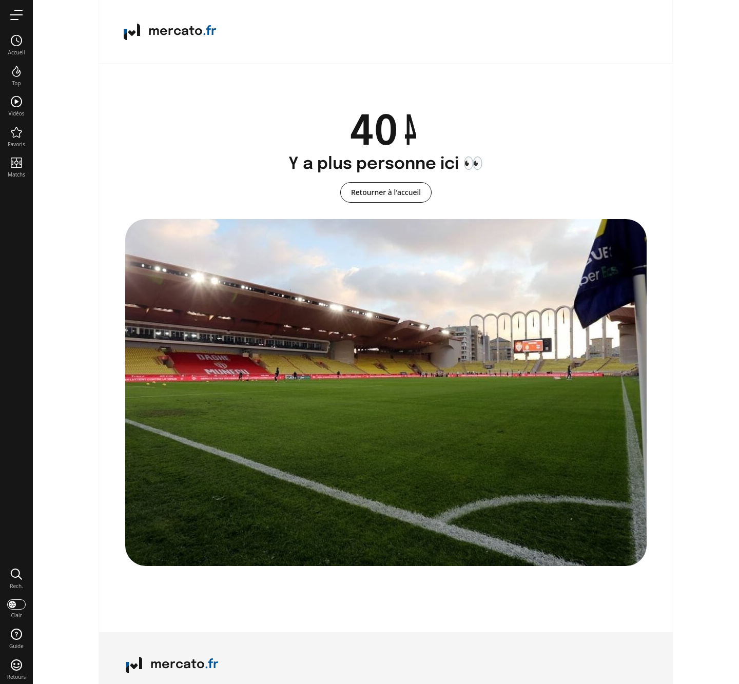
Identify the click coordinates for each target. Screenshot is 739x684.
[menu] (16, 14)
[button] (16, 578)
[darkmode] (16, 608)
